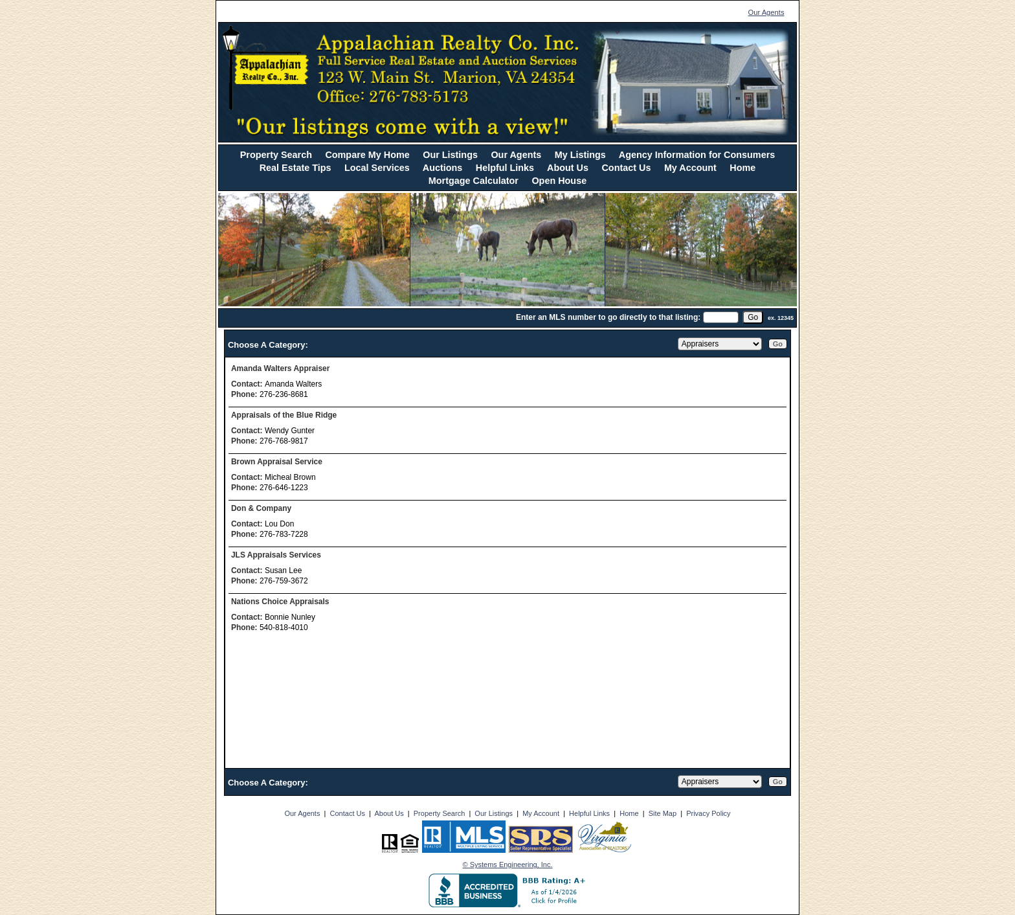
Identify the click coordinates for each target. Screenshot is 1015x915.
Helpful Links (505, 168)
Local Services (377, 168)
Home (742, 168)
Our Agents (766, 12)
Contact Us (626, 168)
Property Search (276, 155)
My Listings (580, 155)
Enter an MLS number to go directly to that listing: (608, 317)
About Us (567, 168)
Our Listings (450, 155)
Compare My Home (367, 155)
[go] (752, 317)
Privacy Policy (708, 813)
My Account (690, 168)
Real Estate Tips (295, 168)
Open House (558, 180)
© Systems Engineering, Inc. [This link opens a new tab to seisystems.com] (508, 864)
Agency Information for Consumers (697, 155)
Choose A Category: (269, 345)
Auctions (443, 168)
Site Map (662, 813)
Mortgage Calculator (474, 180)
